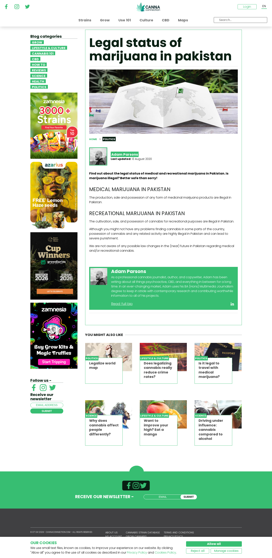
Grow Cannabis (136, 536)
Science (39, 76)
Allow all (214, 544)
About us (111, 532)
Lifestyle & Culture (49, 48)
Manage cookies (226, 551)
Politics (39, 87)
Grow (37, 42)
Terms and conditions (179, 532)
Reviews (39, 70)
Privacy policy (173, 536)
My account (113, 536)
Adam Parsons (124, 154)
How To (38, 64)
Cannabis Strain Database (143, 532)
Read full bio (122, 303)
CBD (35, 59)
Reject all (198, 551)
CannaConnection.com (148, 7)
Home (93, 139)
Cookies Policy (165, 552)
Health (38, 81)
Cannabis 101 (43, 53)
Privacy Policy (137, 552)
